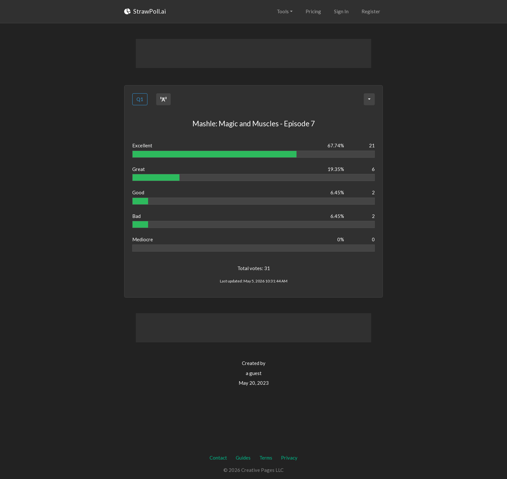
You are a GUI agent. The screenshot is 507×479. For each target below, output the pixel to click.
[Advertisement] (253, 53)
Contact (218, 458)
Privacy (289, 458)
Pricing (313, 11)
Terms (265, 458)
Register (370, 11)
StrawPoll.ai (145, 11)
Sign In (341, 11)
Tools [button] (283, 11)
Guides (243, 458)
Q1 (139, 99)
